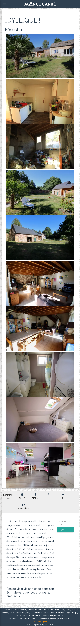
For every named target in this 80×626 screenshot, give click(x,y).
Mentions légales (40, 621)
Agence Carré (47, 624)
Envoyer (65, 529)
